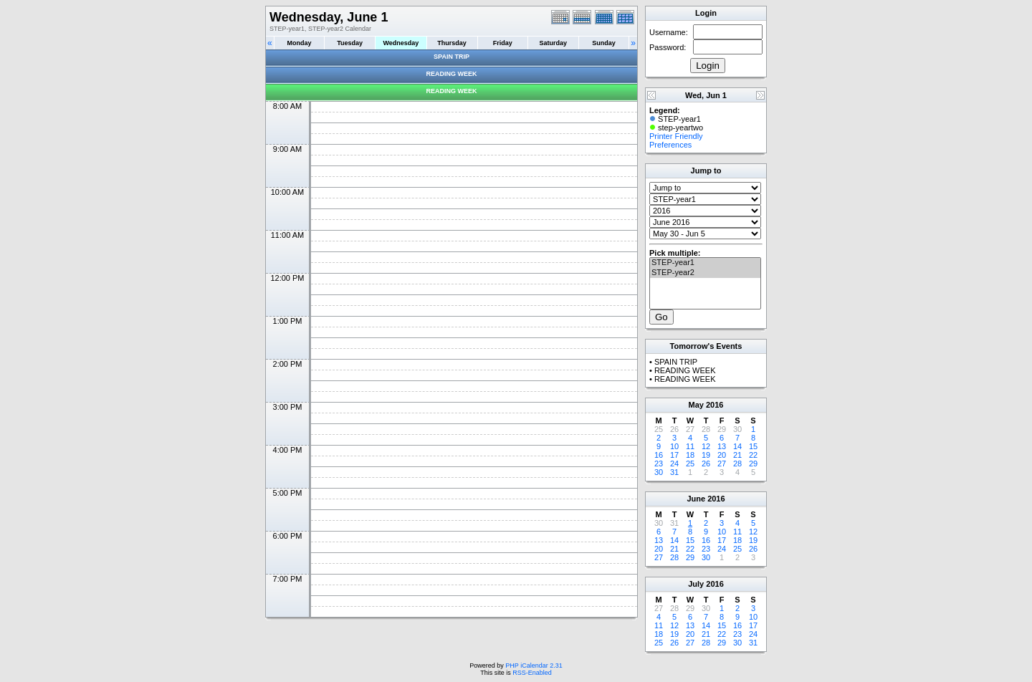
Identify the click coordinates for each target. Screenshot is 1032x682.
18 (690, 455)
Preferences (670, 144)
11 (690, 446)
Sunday (604, 43)
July (696, 584)
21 (737, 455)
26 (706, 463)
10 (674, 446)
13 (721, 446)
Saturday (554, 43)
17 (674, 455)
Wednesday (401, 43)
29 (753, 463)
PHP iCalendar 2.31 (533, 665)
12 (706, 446)
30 (658, 472)
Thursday (452, 43)
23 (658, 463)
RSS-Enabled (532, 672)
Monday (299, 43)
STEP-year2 (705, 273)
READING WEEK (451, 73)
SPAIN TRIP (451, 56)
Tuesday (350, 43)
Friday (502, 43)
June (696, 498)
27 (721, 463)
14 (737, 446)
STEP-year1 (705, 263)
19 (706, 455)
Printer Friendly (676, 136)
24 (674, 463)
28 (737, 463)
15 (753, 446)
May (696, 404)
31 (674, 472)
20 (721, 455)
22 (753, 455)
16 (658, 455)
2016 (714, 404)
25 (690, 463)
